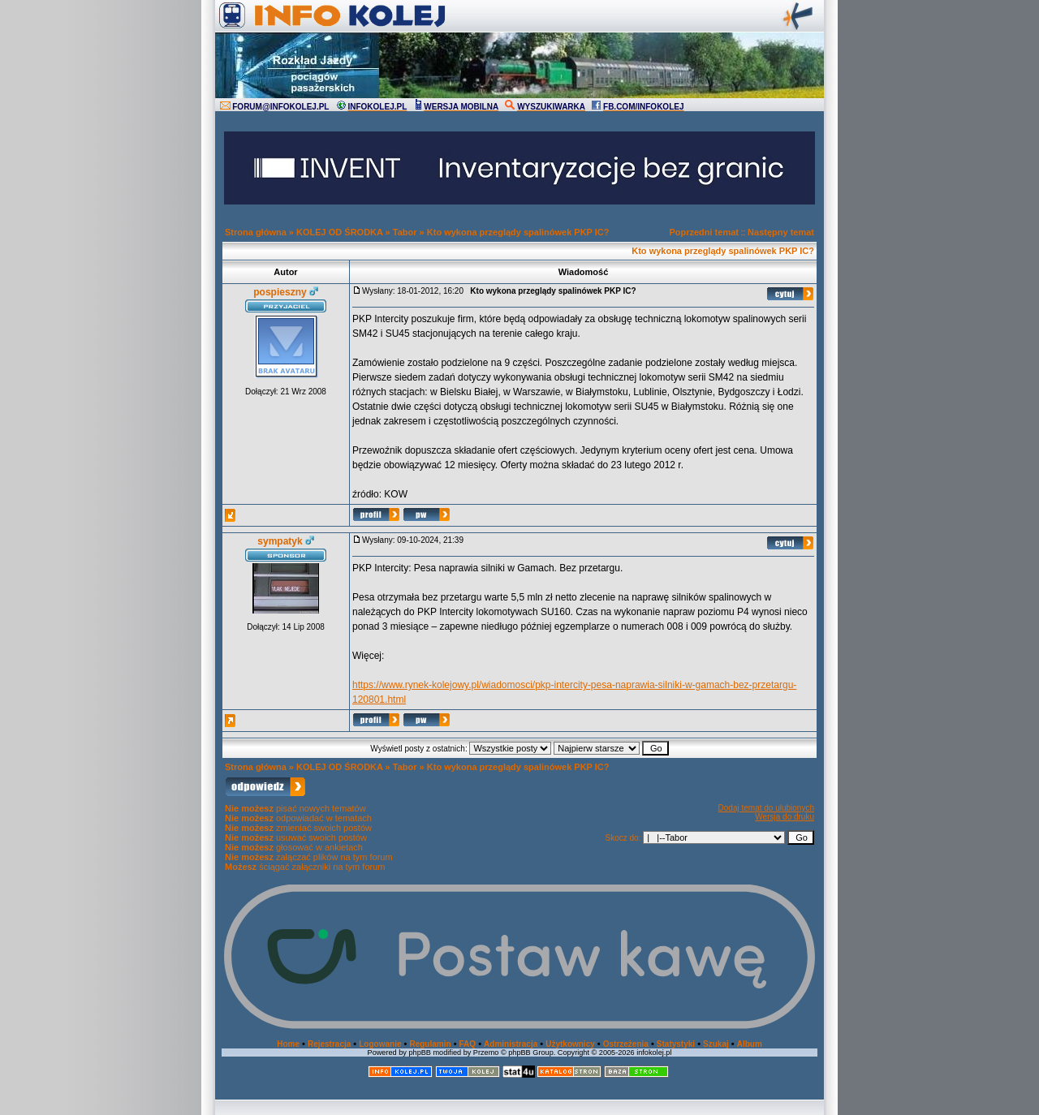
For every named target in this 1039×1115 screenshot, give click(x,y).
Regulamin (430, 1044)
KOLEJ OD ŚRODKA (339, 232)
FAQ (467, 1044)
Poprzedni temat (704, 232)
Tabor (405, 232)
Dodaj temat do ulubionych (766, 807)
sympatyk (279, 541)
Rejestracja (329, 1044)
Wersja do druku (784, 816)
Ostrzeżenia (626, 1044)
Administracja (510, 1044)
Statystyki (676, 1044)
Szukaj (716, 1044)
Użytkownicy (570, 1044)
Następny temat (781, 232)
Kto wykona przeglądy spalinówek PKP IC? (518, 232)
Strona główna (256, 232)
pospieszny (279, 292)
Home (288, 1044)
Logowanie (380, 1044)
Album (749, 1044)
